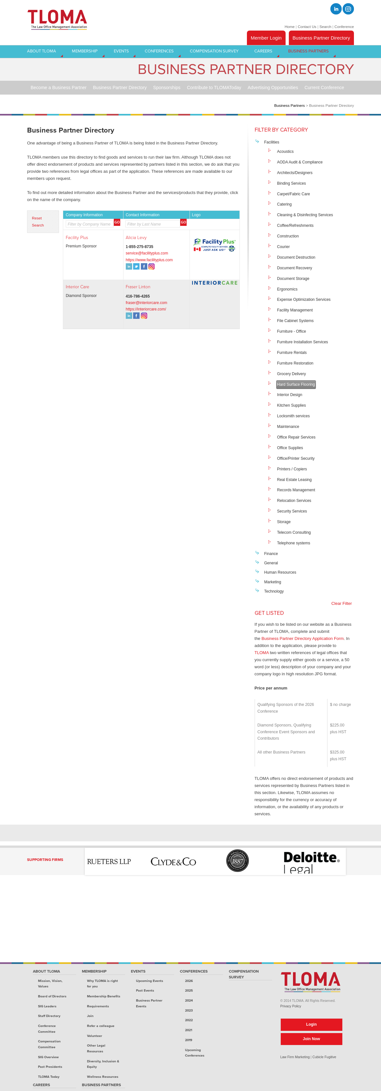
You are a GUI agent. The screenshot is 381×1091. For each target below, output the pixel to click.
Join (90, 1016)
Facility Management (295, 310)
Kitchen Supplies (291, 405)
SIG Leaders (47, 1006)
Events (138, 971)
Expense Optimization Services (304, 299)
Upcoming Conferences (194, 1053)
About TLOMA (46, 971)
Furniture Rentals (292, 352)
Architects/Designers (295, 173)
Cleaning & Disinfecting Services (305, 215)
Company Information (84, 215)
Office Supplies (290, 448)
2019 (188, 1040)
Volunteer (94, 1036)
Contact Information (143, 215)
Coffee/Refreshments (295, 225)
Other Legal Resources (96, 1048)
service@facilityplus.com (147, 253)
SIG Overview (48, 1057)
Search (325, 26)
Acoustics (285, 151)
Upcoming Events (149, 981)
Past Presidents (50, 1067)
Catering (284, 204)
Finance (271, 553)
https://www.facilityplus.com (149, 260)
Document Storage (293, 278)
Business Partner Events (149, 1003)
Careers (41, 1085)
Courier (283, 247)
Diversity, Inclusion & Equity (103, 1064)
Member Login (266, 38)
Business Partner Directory (321, 38)
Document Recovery (294, 268)
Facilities (271, 142)
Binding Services (291, 183)
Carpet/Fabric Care (293, 194)
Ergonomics (287, 289)
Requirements (98, 1006)
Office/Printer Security (296, 458)
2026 (189, 981)
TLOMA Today (48, 1077)
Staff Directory (49, 1016)
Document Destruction (296, 257)
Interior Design (289, 395)
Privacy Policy (290, 1006)
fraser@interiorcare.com (146, 302)
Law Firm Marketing (295, 1057)
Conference (344, 26)
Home (290, 26)
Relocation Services (294, 500)
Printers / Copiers (292, 469)
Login (311, 1024)
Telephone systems (293, 543)
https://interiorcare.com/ (146, 309)
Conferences (194, 971)
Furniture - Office (291, 331)
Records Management (296, 490)
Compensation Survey (244, 974)
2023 (189, 1010)
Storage (284, 522)
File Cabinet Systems (295, 321)
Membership (94, 971)
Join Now (311, 1039)
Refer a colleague (100, 1026)
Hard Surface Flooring (296, 384)
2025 (189, 990)
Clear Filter (341, 603)
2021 (188, 1030)
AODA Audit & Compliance (300, 162)
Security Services (292, 511)
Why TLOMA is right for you (102, 984)
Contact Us (307, 26)
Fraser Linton (138, 287)
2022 (189, 1020)
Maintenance (288, 426)
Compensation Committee (49, 1044)
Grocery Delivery (291, 374)
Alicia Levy (136, 237)
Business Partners (289, 105)
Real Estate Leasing (294, 479)
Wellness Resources (102, 1077)
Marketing (272, 582)
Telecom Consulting (294, 532)
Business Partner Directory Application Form (302, 638)
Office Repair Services (296, 437)
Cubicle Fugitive (324, 1057)
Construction (288, 236)
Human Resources (280, 572)
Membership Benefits (103, 996)
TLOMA (262, 652)
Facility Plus (77, 237)
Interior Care (77, 287)
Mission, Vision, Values (50, 984)
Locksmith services (293, 416)
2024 (189, 1000)
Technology (274, 591)
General (271, 563)
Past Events (145, 990)
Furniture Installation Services (302, 342)
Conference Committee (47, 1029)
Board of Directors (52, 996)
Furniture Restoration (295, 363)
